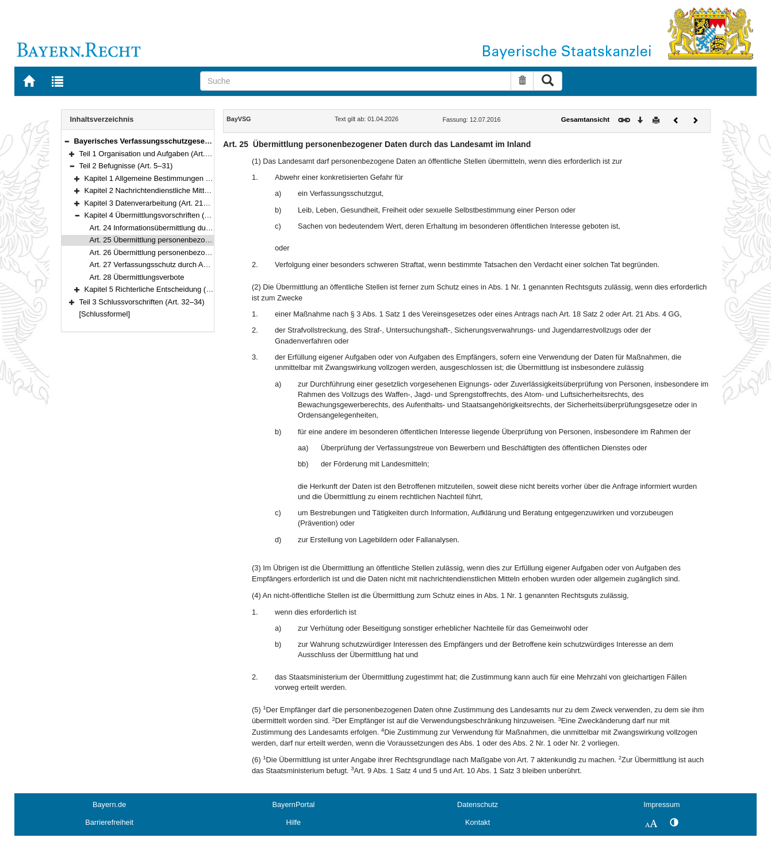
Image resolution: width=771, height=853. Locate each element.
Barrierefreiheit (109, 822)
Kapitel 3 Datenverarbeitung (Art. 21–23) (151, 203)
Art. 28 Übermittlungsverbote (137, 277)
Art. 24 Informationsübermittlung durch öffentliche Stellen (183, 227)
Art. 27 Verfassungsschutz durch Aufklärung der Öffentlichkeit (191, 264)
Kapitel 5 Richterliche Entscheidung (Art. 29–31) (164, 289)
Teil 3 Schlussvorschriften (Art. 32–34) (142, 302)
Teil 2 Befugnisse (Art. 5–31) (126, 165)
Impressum (661, 804)
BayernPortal (293, 804)
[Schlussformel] (105, 314)
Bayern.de (109, 804)
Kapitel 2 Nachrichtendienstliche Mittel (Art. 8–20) (166, 190)
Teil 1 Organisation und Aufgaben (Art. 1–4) (150, 153)
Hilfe (293, 822)
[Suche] (356, 81)
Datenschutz (477, 804)
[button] (67, 141)
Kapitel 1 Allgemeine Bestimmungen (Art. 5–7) (161, 178)
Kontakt (477, 822)
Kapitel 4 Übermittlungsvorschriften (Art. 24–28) (163, 215)
